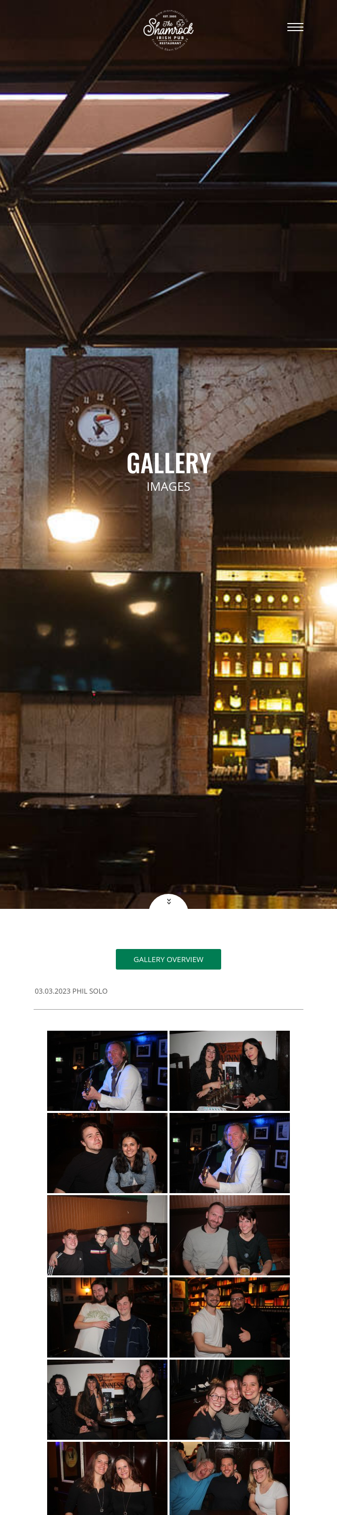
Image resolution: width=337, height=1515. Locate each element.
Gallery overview (168, 959)
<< (168, 901)
